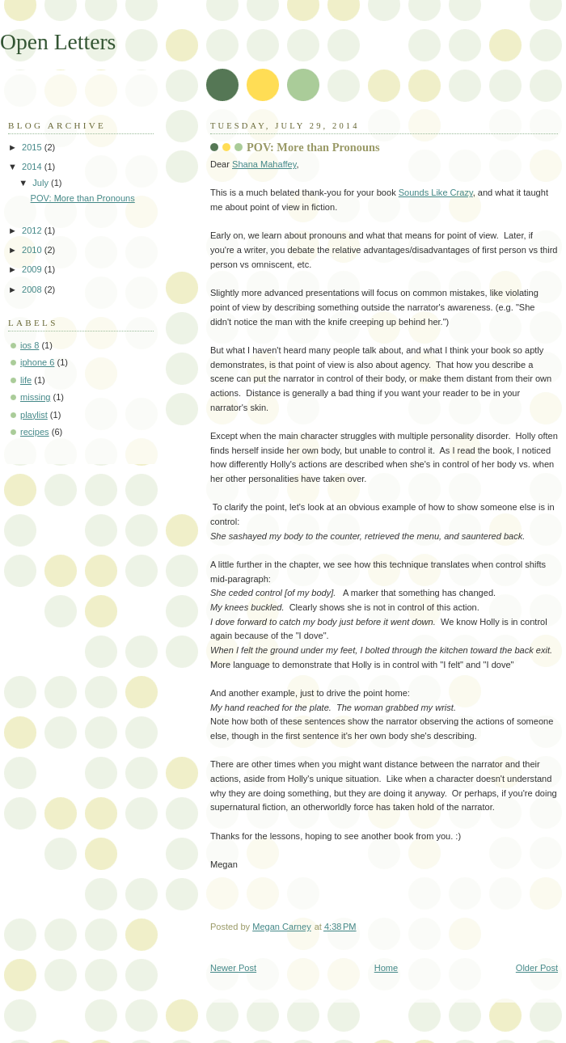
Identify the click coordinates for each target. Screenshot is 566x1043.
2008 (33, 289)
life (26, 380)
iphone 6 (37, 362)
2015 (33, 147)
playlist (34, 415)
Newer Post (233, 968)
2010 (33, 250)
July (41, 183)
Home (386, 968)
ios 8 (29, 345)
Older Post (537, 968)
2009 (33, 269)
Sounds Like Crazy (436, 192)
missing (35, 397)
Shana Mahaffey (264, 164)
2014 (33, 166)
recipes (34, 432)
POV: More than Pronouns (83, 198)
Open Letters (58, 41)
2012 (33, 230)
